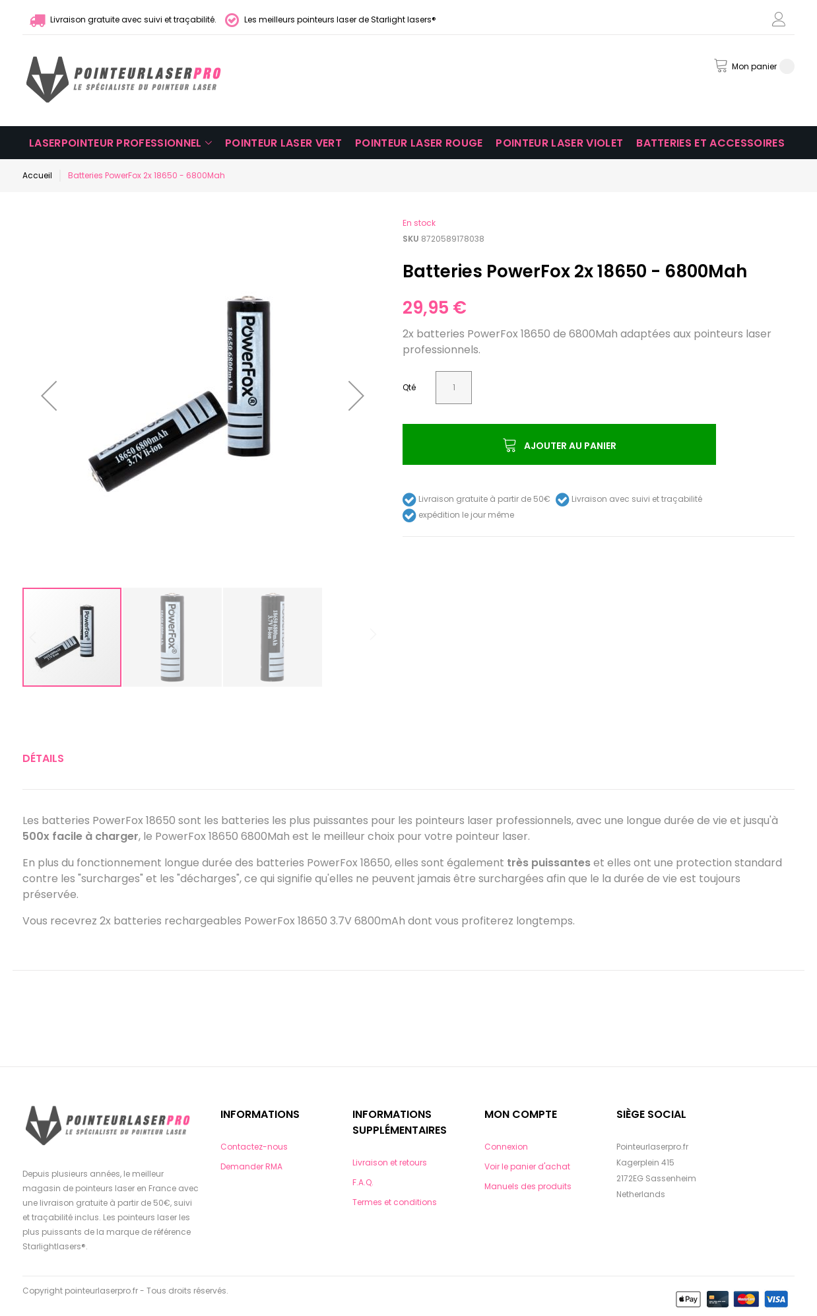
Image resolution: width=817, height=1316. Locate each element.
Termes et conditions (394, 1202)
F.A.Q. (363, 1182)
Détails (43, 758)
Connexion (506, 1146)
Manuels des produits (528, 1186)
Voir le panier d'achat (527, 1166)
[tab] (43, 759)
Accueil (37, 175)
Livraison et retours (389, 1162)
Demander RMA (251, 1166)
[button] (48, 395)
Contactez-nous (254, 1146)
